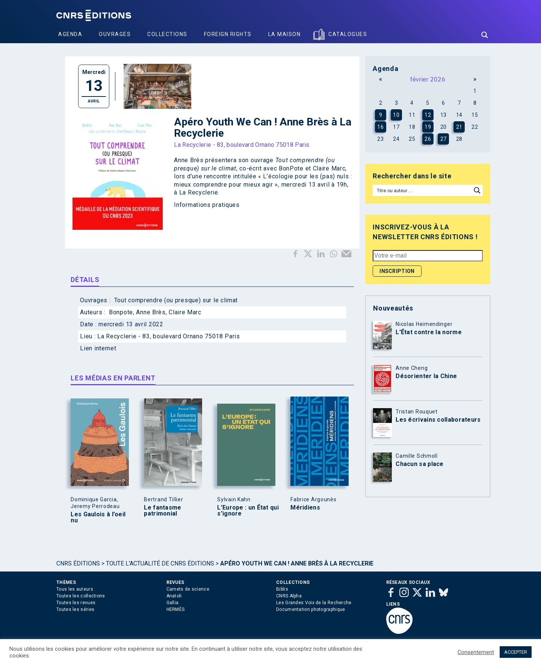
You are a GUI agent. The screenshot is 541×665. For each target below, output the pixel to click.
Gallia (172, 602)
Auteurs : (93, 312)
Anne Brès (150, 312)
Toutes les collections (80, 596)
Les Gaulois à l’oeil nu (98, 517)
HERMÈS (175, 609)
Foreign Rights (228, 34)
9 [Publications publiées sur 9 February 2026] (380, 115)
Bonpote (121, 312)
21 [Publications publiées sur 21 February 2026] (459, 127)
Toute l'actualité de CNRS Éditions (160, 563)
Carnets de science (187, 589)
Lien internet (98, 348)
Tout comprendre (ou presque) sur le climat (176, 300)
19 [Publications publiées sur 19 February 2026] (428, 127)
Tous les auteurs (74, 589)
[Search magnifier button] (484, 35)
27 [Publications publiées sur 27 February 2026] (443, 139)
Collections (167, 34)
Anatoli (174, 596)
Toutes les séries (75, 609)
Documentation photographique (310, 609)
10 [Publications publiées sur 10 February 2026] (396, 115)
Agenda (70, 34)
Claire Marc (185, 312)
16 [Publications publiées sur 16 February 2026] (380, 127)
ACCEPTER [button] (515, 652)
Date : (89, 324)
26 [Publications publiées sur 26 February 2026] (428, 139)
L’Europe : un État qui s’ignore (248, 511)
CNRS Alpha (289, 596)
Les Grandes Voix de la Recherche (314, 602)
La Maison (284, 34)
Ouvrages (115, 34)
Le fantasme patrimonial (162, 511)
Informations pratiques (206, 204)
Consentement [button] (476, 652)
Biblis (282, 589)
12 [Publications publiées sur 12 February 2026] (428, 115)
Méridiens (305, 508)
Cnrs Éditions (78, 563)
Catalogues (347, 34)
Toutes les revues (75, 602)
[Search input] (422, 190)
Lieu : (88, 336)
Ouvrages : (96, 300)
